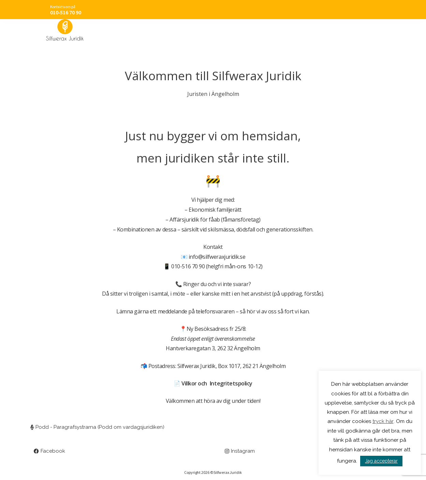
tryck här (383, 422)
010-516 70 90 (65, 12)
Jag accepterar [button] (381, 461)
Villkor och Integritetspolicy (217, 383)
